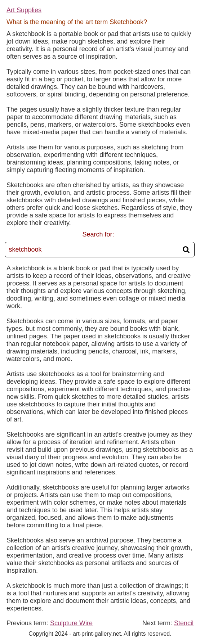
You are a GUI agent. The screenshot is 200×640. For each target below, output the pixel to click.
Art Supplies (23, 10)
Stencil (184, 623)
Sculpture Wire (71, 623)
